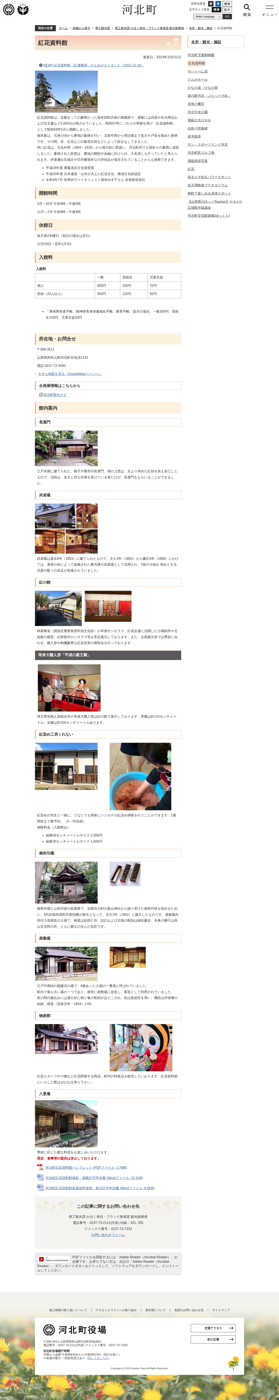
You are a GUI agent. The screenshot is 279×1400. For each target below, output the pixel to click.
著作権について (155, 1310)
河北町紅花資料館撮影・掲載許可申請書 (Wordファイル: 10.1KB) (94, 1178)
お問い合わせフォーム (108, 1235)
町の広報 (213, 1339)
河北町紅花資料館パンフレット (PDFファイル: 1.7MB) (86, 1167)
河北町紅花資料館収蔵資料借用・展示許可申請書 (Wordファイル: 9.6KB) (100, 1188)
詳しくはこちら (98, 1358)
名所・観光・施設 (200, 28)
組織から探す (81, 28)
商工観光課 (102, 28)
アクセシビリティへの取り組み (116, 1310)
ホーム (63, 28)
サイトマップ (221, 1310)
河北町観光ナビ (55, 395)
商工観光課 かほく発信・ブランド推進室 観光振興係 (149, 28)
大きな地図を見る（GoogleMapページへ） (70, 374)
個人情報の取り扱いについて (68, 1310)
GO (227, 16)
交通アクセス (213, 1328)
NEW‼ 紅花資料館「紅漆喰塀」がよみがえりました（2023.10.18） (93, 65)
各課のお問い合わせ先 (189, 1310)
